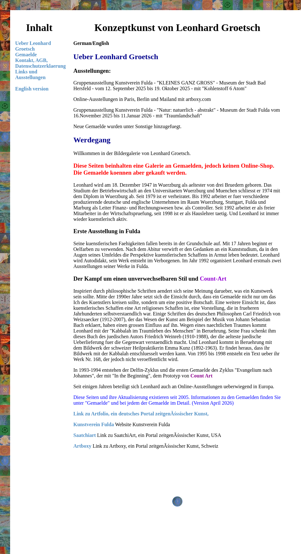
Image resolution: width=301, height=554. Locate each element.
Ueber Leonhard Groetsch (33, 46)
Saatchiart (84, 435)
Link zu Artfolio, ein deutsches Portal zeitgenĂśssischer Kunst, (141, 413)
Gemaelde (26, 54)
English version (31, 88)
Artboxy (82, 446)
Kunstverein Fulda (93, 424)
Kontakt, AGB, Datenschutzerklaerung (40, 63)
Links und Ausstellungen (30, 74)
